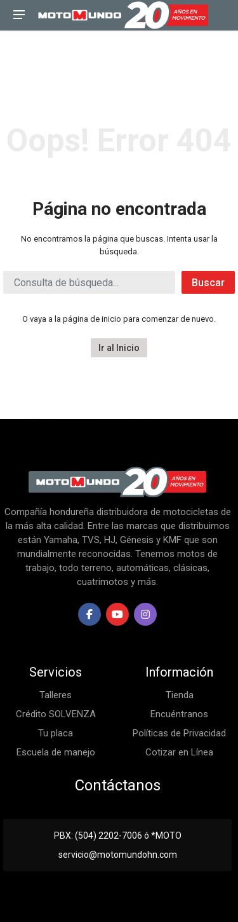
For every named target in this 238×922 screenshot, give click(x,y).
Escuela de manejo (56, 752)
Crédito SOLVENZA (56, 714)
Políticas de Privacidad (179, 733)
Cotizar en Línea (179, 752)
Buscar (208, 283)
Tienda (180, 695)
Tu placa (55, 733)
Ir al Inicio (119, 348)
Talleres (55, 695)
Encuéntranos (179, 714)
